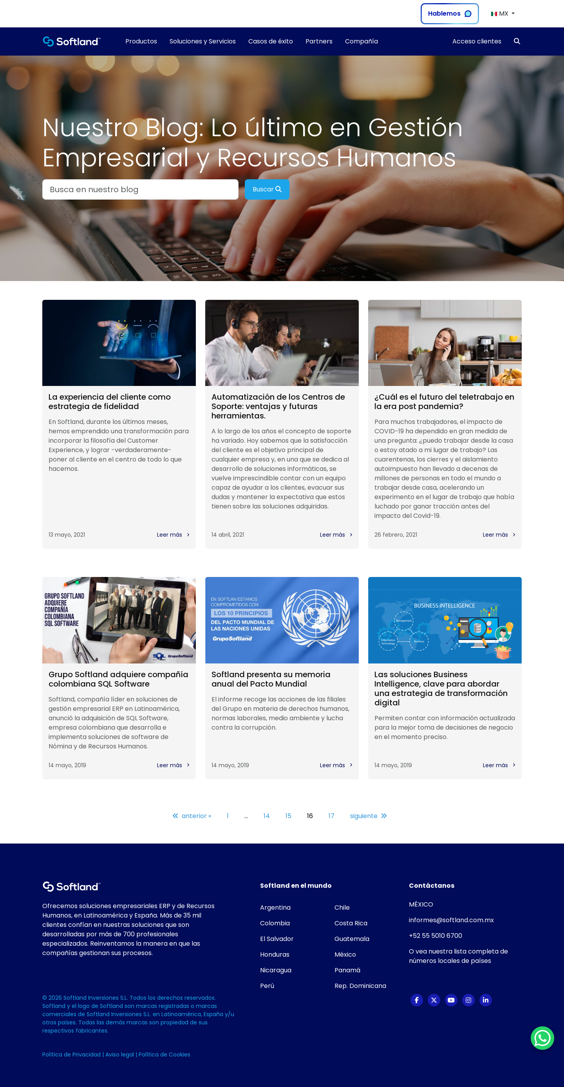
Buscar (267, 189)
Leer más (173, 535)
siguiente (368, 815)
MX (500, 13)
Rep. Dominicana (360, 985)
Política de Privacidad (72, 1054)
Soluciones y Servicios (203, 41)
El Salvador (277, 938)
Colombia (275, 923)
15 (288, 815)
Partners (319, 41)
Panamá (347, 970)
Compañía (361, 41)
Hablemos (450, 13)
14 (267, 815)
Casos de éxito (270, 41)
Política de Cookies (164, 1054)
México (345, 954)
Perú (267, 985)
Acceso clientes (476, 41)
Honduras (274, 954)
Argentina (275, 907)
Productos (141, 41)
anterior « (191, 815)
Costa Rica (350, 923)
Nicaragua (275, 970)
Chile (342, 907)
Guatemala (351, 938)
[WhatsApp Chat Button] (542, 1038)
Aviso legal (120, 1054)
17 (331, 815)
